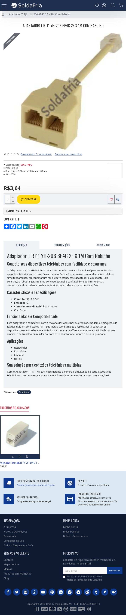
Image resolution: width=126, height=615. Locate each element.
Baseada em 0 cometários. (36, 154)
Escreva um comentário (68, 154)
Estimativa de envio (19, 211)
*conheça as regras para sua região (36, 485)
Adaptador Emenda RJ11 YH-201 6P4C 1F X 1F (20, 462)
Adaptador (24, 392)
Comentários (103, 245)
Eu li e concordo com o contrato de (82, 578)
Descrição (21, 245)
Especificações (62, 245)
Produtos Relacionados (14, 408)
